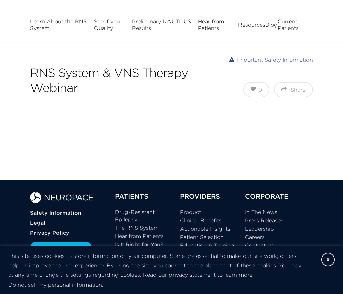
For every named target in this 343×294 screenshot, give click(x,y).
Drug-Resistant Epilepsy (135, 216)
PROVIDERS (200, 196)
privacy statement (192, 274)
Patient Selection (202, 237)
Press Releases (264, 220)
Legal (37, 222)
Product (190, 212)
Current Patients (288, 24)
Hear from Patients (211, 24)
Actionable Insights (205, 228)
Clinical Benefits (201, 220)
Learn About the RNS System (58, 24)
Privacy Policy (49, 232)
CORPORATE (266, 196)
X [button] (328, 259)
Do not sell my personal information (55, 284)
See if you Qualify (107, 24)
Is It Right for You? (139, 244)
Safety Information (55, 212)
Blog (271, 24)
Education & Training (207, 245)
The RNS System (137, 227)
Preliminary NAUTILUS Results (161, 24)
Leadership (259, 228)
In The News (261, 212)
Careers (255, 237)
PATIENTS (131, 196)
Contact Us (259, 245)
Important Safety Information (275, 59)
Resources (251, 24)
